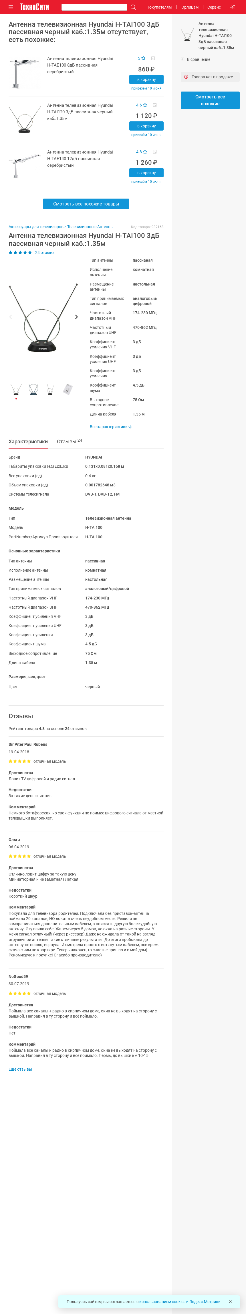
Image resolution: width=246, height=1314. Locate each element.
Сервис (214, 7)
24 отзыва (32, 252)
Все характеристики (111, 426)
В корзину (146, 79)
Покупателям (159, 7)
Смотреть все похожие (210, 100)
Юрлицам (189, 7)
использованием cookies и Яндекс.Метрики (180, 1301)
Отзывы (69, 441)
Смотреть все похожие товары (86, 204)
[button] (40, 317)
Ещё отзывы (20, 1069)
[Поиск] (132, 7)
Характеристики (28, 441)
